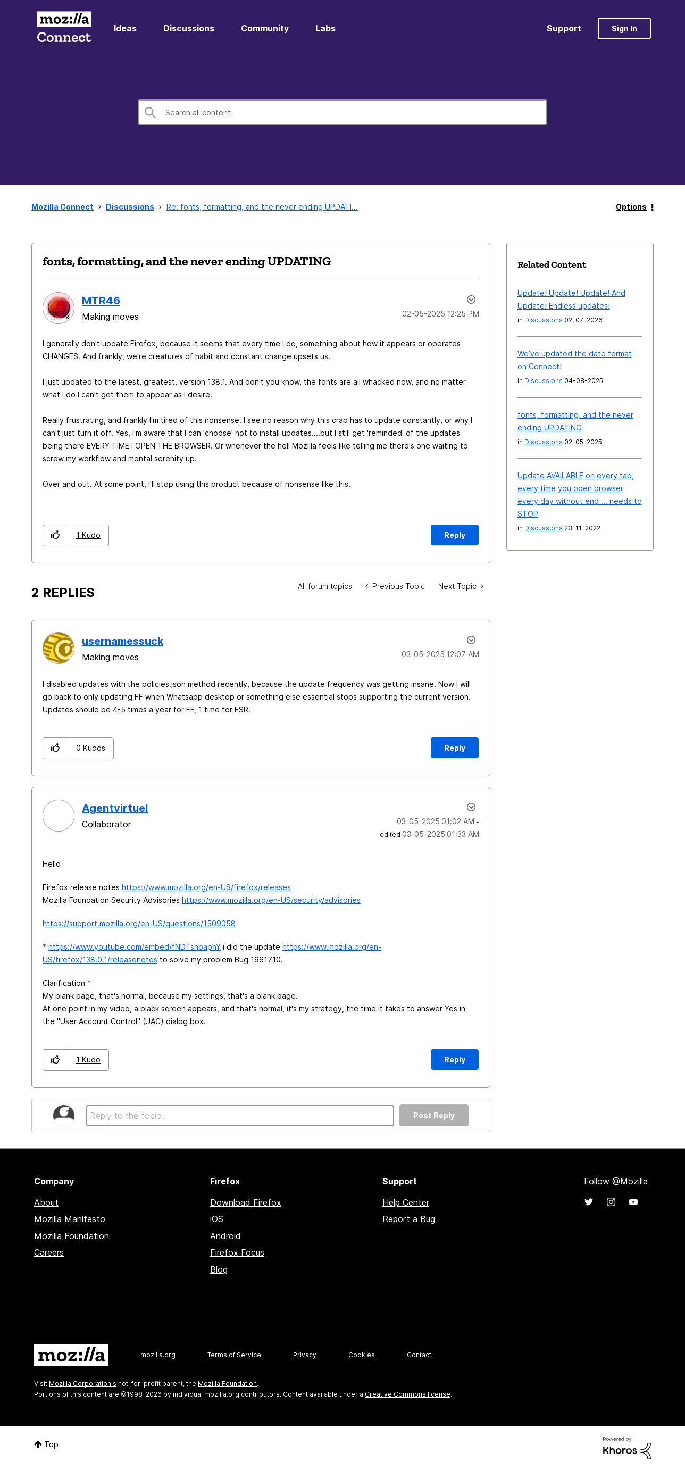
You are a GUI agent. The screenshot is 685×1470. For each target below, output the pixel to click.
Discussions (188, 28)
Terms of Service (234, 1355)
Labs (325, 28)
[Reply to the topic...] (240, 1115)
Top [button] (51, 1444)
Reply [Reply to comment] (454, 747)
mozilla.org (158, 1355)
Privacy (304, 1355)
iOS (216, 1219)
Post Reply (434, 1115)
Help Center (405, 1202)
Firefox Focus (237, 1252)
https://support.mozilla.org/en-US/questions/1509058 (139, 923)
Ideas (125, 28)
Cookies (361, 1355)
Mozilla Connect (64, 28)
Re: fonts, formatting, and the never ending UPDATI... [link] (262, 206)
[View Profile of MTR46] (101, 300)
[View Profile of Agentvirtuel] (115, 808)
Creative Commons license (407, 1394)
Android (225, 1236)
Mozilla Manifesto (69, 1219)
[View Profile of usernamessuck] (122, 641)
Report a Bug (408, 1219)
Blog (219, 1269)
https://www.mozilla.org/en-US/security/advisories (271, 899)
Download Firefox (245, 1202)
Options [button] (631, 206)
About (46, 1202)
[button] (55, 535)
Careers (49, 1252)
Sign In (624, 28)
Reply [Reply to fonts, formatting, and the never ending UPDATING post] (454, 534)
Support (564, 28)
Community (265, 28)
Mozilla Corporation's (82, 1384)
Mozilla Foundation (71, 1236)
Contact (419, 1355)
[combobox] (342, 112)
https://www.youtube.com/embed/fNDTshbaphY (134, 946)
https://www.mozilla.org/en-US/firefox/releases (206, 887)
